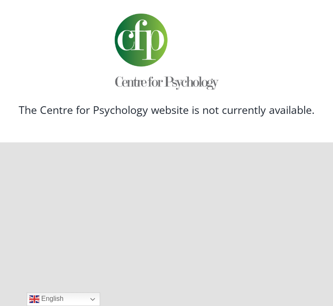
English (46, 299)
